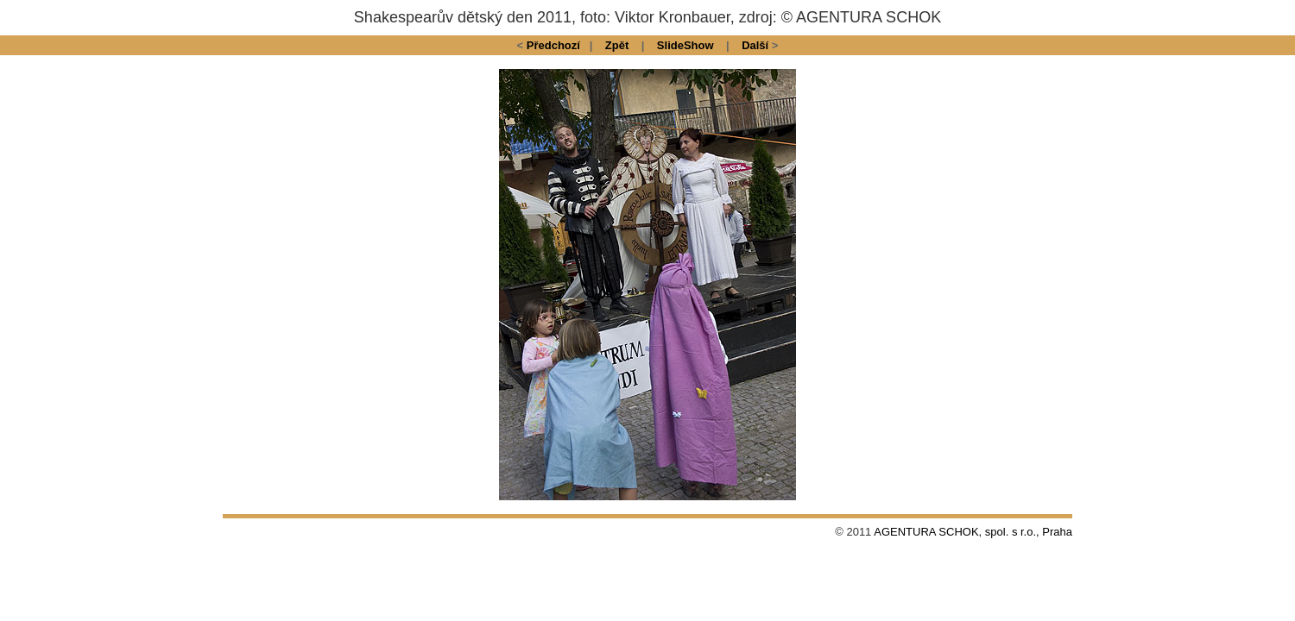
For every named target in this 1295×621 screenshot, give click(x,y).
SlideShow (685, 45)
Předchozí (553, 45)
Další (755, 45)
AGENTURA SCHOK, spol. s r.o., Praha (973, 531)
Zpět (617, 45)
